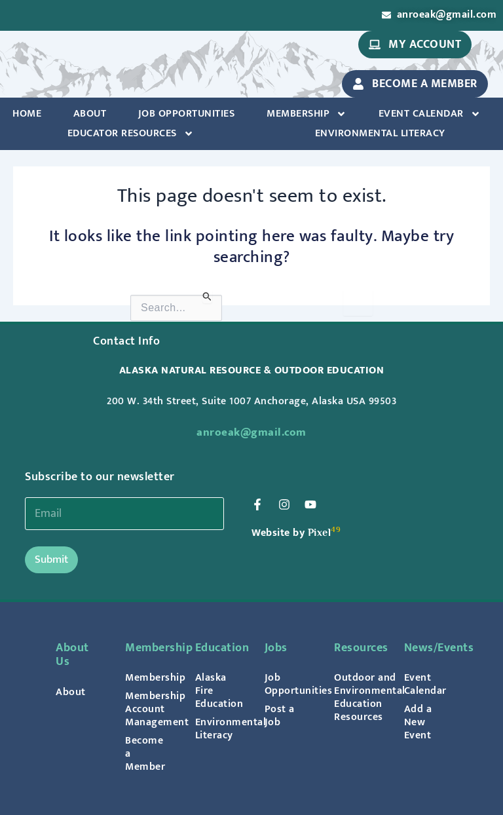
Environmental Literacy (380, 133)
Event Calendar (430, 114)
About (90, 114)
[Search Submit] (207, 296)
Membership (306, 114)
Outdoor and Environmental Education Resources (355, 697)
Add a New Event (418, 722)
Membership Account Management (146, 709)
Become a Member (145, 753)
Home (26, 114)
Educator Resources (130, 133)
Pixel (319, 532)
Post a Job (280, 715)
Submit (51, 559)
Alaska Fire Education (216, 690)
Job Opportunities (186, 114)
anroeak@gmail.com (251, 432)
